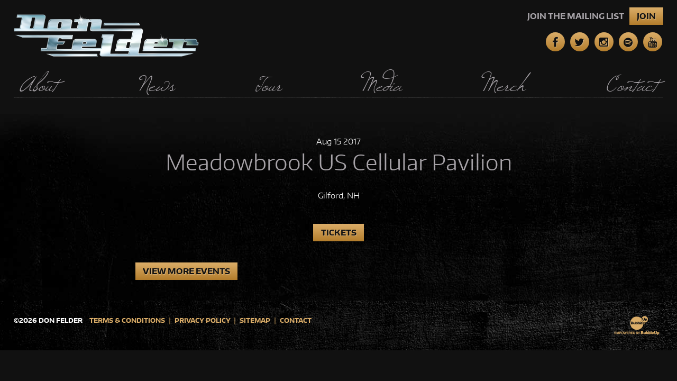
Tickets (338, 233)
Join (646, 16)
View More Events (186, 271)
